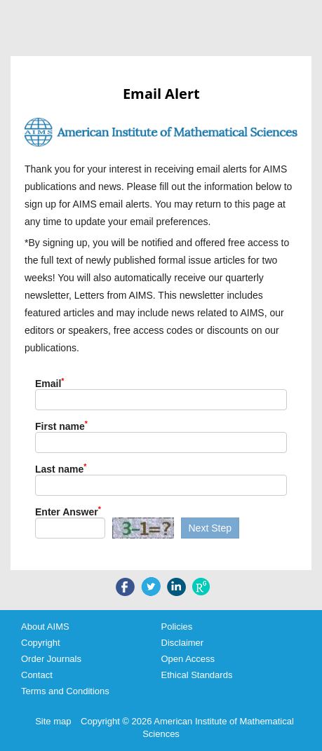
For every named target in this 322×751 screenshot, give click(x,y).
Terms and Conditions (65, 691)
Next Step (210, 528)
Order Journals (51, 659)
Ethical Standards (197, 675)
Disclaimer (182, 642)
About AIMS (45, 626)
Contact (37, 675)
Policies (177, 626)
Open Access (188, 659)
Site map (53, 721)
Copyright (40, 642)
